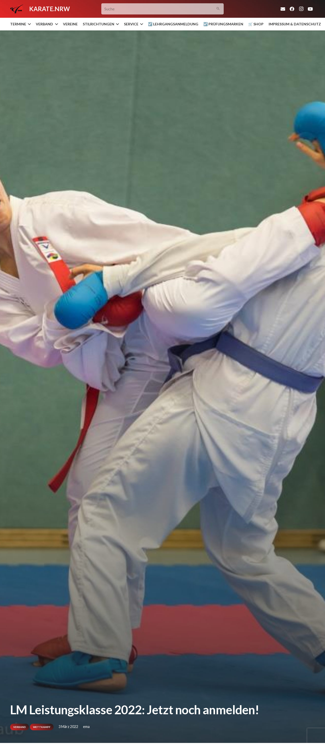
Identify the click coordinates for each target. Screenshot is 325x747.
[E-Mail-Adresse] (282, 8)
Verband (19, 727)
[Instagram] (301, 8)
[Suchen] (218, 9)
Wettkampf (42, 727)
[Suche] (162, 9)
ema (86, 726)
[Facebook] (292, 8)
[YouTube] (310, 8)
